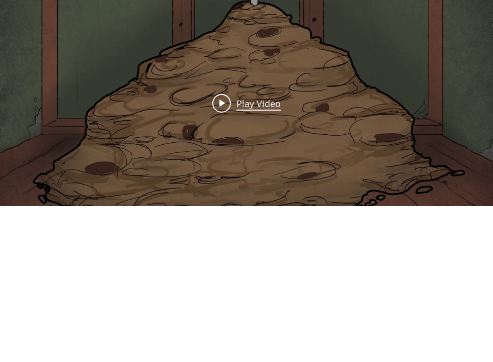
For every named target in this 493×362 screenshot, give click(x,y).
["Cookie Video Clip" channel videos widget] (246, 103)
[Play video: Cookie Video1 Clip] (246, 103)
